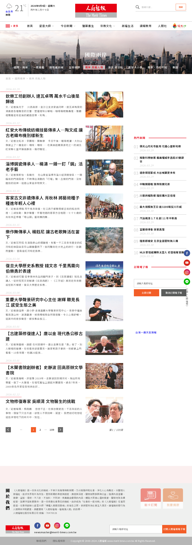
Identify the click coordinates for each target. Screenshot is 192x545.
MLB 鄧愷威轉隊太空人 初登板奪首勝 (162, 252)
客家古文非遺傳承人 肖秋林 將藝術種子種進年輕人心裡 (43, 200)
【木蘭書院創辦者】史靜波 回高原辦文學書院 (44, 370)
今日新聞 (68, 25)
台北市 (9, 11)
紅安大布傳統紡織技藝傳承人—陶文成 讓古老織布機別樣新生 (44, 132)
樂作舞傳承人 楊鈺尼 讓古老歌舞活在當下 (43, 234)
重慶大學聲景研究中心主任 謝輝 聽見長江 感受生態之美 (43, 302)
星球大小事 (135, 67)
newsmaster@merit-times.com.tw (55, 532)
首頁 (30, 25)
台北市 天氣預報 (160, 316)
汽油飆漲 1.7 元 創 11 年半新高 (158, 218)
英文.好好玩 (115, 67)
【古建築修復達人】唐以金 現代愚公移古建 (44, 336)
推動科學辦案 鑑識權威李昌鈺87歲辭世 (162, 159)
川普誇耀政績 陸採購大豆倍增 (158, 195)
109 (52, 429)
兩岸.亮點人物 (94, 67)
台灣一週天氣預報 (145, 332)
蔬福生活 (128, 25)
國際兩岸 (20, 78)
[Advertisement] (96, 445)
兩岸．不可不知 (157, 67)
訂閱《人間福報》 (187, 297)
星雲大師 (47, 25)
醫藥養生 (88, 25)
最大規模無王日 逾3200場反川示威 (161, 207)
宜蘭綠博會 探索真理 (152, 229)
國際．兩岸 (21, 67)
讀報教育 (146, 25)
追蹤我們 (187, 242)
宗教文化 (108, 25)
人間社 (162, 25)
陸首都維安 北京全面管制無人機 (159, 241)
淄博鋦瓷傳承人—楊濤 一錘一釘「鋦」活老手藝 (44, 166)
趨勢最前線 (57, 67)
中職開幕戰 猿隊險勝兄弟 (155, 184)
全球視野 (74, 67)
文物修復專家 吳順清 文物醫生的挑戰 (40, 401)
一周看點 (38, 67)
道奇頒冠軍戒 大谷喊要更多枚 (158, 172)
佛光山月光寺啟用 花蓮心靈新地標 (160, 146)
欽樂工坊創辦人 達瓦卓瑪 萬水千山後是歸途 (43, 98)
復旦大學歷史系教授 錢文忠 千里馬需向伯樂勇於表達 (43, 268)
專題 (175, 67)
